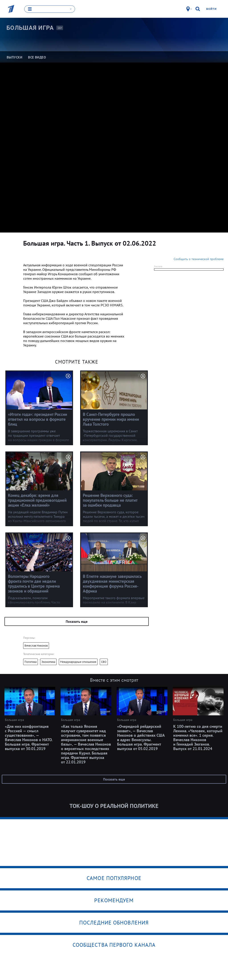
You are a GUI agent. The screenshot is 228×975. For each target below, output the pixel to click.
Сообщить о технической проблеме (199, 259)
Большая (30, 27)
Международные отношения (78, 662)
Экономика (48, 662)
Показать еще (77, 621)
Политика (30, 662)
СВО (103, 662)
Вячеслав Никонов (36, 645)
